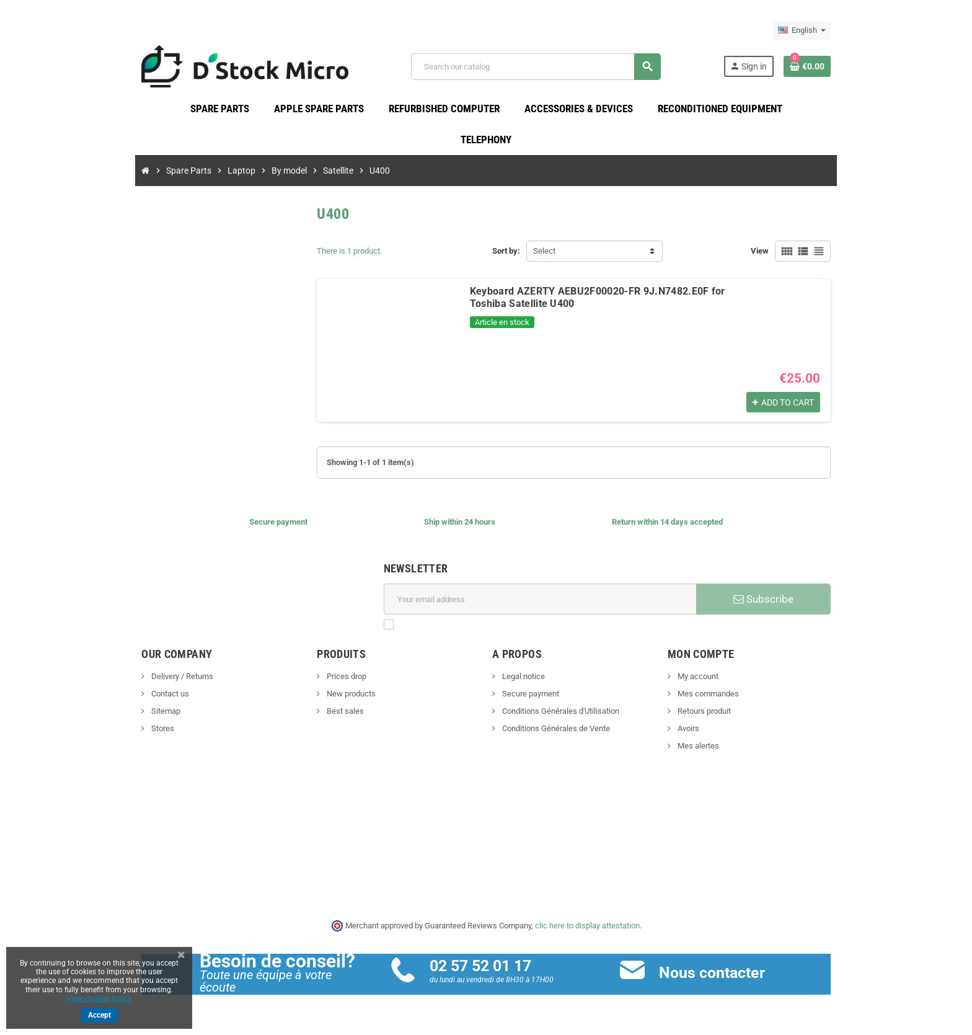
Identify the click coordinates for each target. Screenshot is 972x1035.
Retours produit (713, 714)
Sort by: (506, 254)
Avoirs (698, 731)
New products (339, 696)
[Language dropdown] (823, 30)
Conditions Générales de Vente (555, 731)
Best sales (333, 714)
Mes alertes (708, 748)
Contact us (148, 696)
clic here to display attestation (587, 928)
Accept (99, 1015)
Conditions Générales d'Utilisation (559, 714)
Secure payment (529, 696)
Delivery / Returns (160, 679)
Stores (140, 731)
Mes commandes (717, 696)
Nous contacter (719, 975)
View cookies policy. (99, 998)
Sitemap (143, 714)
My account (707, 679)
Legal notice (522, 679)
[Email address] (542, 602)
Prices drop (335, 679)
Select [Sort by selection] (544, 254)
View (781, 254)
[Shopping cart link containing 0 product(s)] (828, 67)
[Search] (541, 68)
